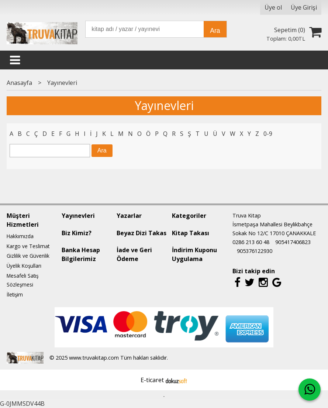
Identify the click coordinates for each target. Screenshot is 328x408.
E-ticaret (152, 380)
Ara (215, 30)
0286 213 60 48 (250, 242)
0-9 (267, 134)
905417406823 (293, 242)
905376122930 (254, 250)
